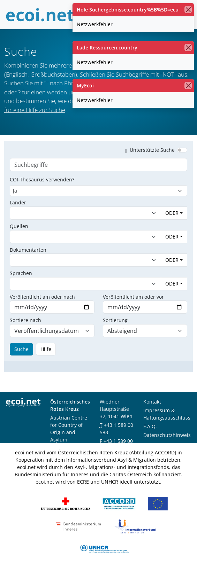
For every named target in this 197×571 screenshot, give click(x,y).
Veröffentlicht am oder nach (42, 297)
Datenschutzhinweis (167, 435)
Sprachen (21, 273)
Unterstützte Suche (148, 150)
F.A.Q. (150, 426)
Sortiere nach (25, 320)
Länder (18, 202)
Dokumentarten (28, 250)
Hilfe (45, 349)
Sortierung (115, 320)
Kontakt (152, 401)
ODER (172, 213)
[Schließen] (188, 9)
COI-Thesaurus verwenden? (42, 179)
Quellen (19, 226)
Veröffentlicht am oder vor (133, 297)
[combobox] (78, 213)
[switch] (182, 150)
